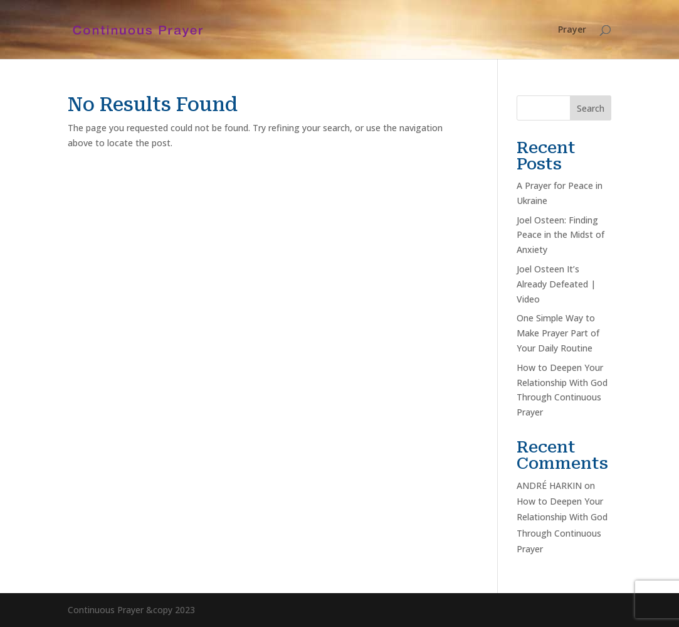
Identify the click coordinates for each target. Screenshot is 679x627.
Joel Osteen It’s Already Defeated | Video (556, 284)
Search (590, 108)
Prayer (572, 30)
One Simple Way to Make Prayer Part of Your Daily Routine (558, 333)
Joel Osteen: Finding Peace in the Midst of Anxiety (560, 235)
